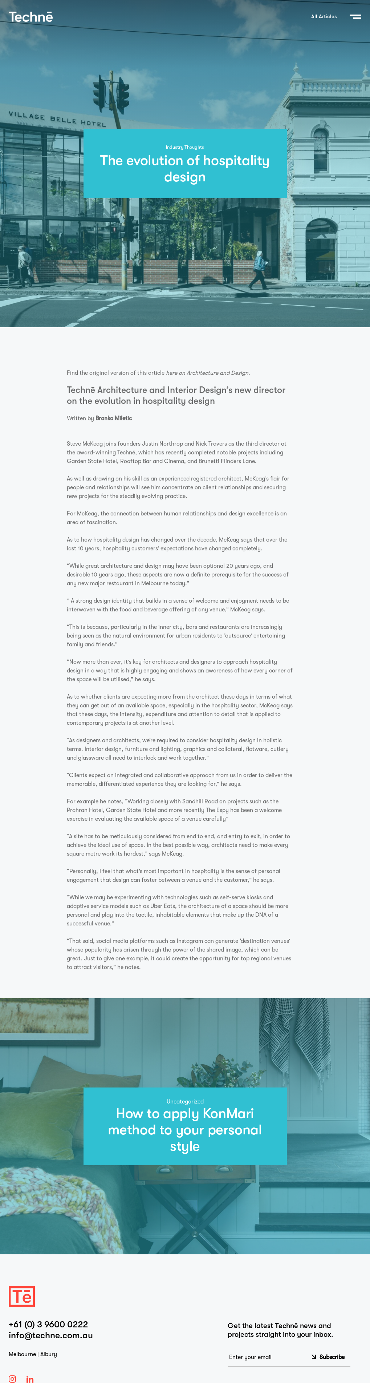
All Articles (324, 16)
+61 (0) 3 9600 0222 (48, 1324)
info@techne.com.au (51, 1335)
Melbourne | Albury (33, 1354)
